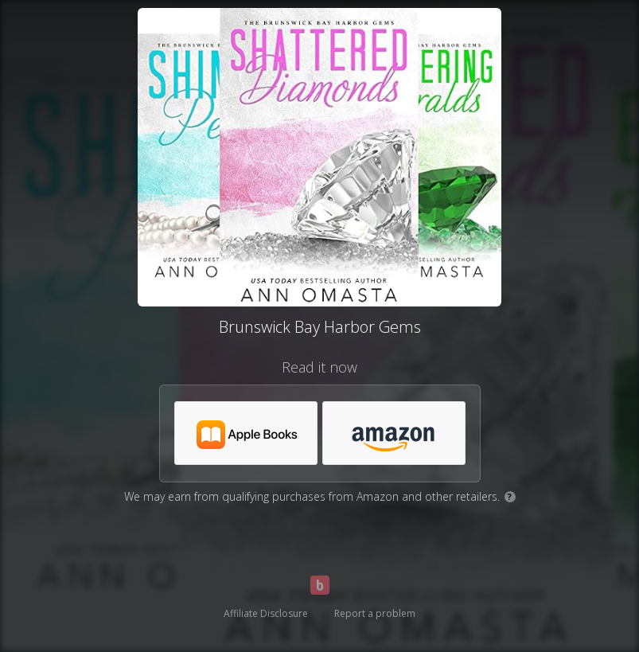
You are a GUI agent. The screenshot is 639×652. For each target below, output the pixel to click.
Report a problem (374, 613)
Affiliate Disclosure (266, 613)
